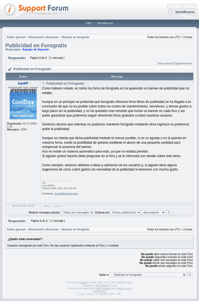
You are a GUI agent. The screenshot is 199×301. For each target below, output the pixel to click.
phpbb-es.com (124, 288)
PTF (115, 285)
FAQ (89, 23)
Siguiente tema (183, 63)
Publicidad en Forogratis (36, 45)
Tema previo (165, 63)
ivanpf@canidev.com (66, 193)
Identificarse (105, 23)
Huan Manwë (103, 288)
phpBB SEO (99, 291)
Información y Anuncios (43, 37)
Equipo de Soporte (36, 49)
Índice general (16, 37)
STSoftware (102, 285)
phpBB (84, 282)
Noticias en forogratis (75, 37)
